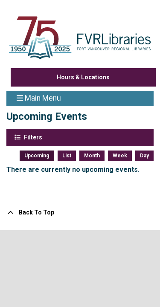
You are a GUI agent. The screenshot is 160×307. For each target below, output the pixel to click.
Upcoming (36, 156)
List (66, 156)
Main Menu (39, 97)
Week (120, 156)
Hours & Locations (83, 77)
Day (144, 156)
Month (92, 156)
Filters (32, 137)
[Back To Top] (80, 212)
